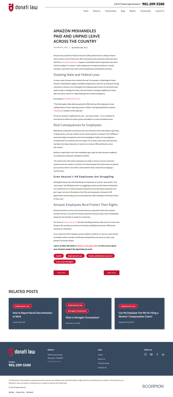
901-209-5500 (153, 4)
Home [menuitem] (86, 11)
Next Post (111, 273)
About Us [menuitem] (96, 11)
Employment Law (75, 256)
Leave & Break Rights (65, 262)
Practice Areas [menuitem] (110, 11)
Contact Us (102, 367)
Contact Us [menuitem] (159, 11)
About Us (101, 359)
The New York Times (72, 99)
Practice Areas (103, 363)
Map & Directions (54, 361)
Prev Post (61, 273)
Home (100, 355)
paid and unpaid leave (69, 62)
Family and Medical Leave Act (100, 256)
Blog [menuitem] (123, 11)
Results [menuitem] (133, 11)
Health (59, 256)
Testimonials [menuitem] (145, 11)
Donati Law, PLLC (70, 222)
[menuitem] (11, 392)
